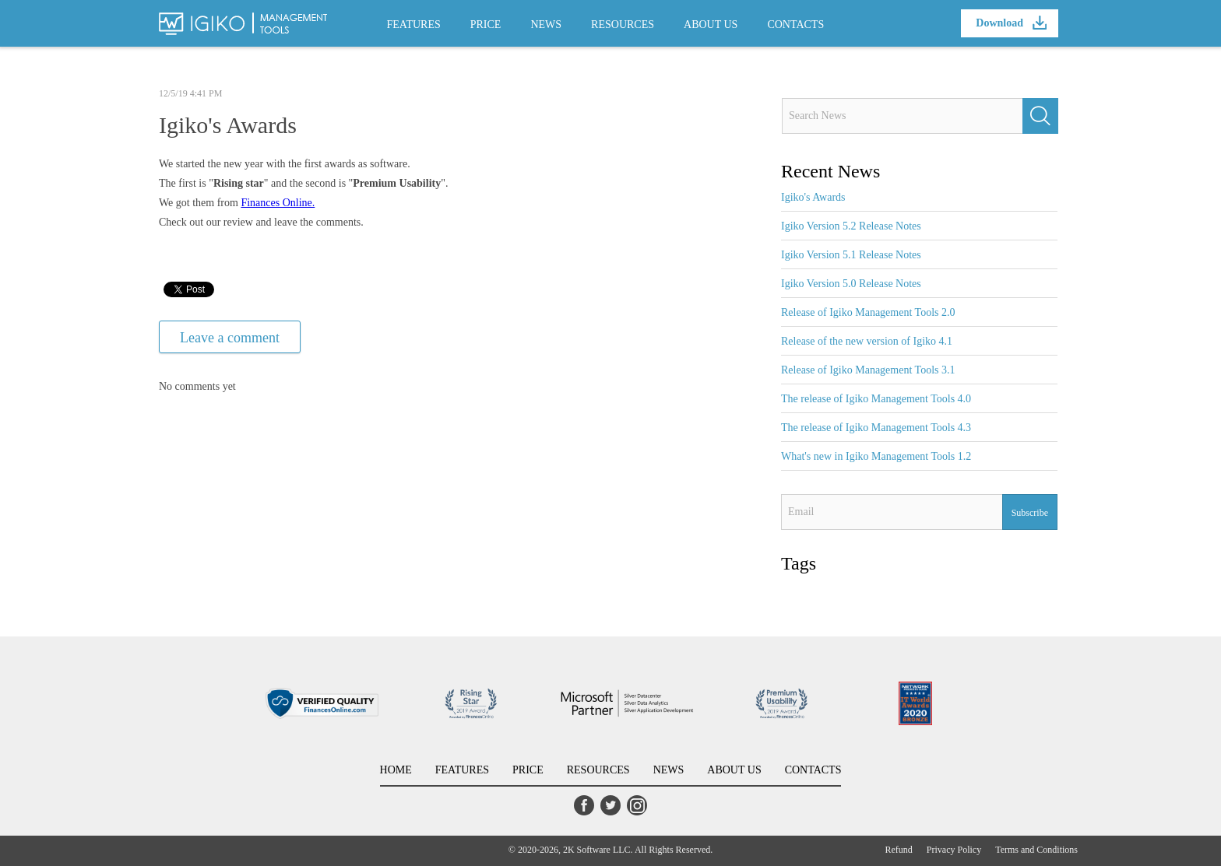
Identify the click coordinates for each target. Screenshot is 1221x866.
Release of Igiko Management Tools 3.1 (868, 370)
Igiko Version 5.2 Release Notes (851, 226)
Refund (899, 849)
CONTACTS (795, 24)
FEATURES (414, 24)
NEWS (545, 24)
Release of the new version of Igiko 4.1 (866, 341)
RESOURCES (622, 24)
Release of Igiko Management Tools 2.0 (868, 312)
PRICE (485, 24)
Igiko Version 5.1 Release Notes (851, 255)
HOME (396, 770)
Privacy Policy (954, 849)
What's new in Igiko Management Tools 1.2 (876, 456)
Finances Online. (278, 203)
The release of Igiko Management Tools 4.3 (876, 427)
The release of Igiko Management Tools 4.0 (876, 399)
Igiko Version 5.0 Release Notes (851, 283)
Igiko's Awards (813, 197)
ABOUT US (710, 24)
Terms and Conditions (1036, 849)
